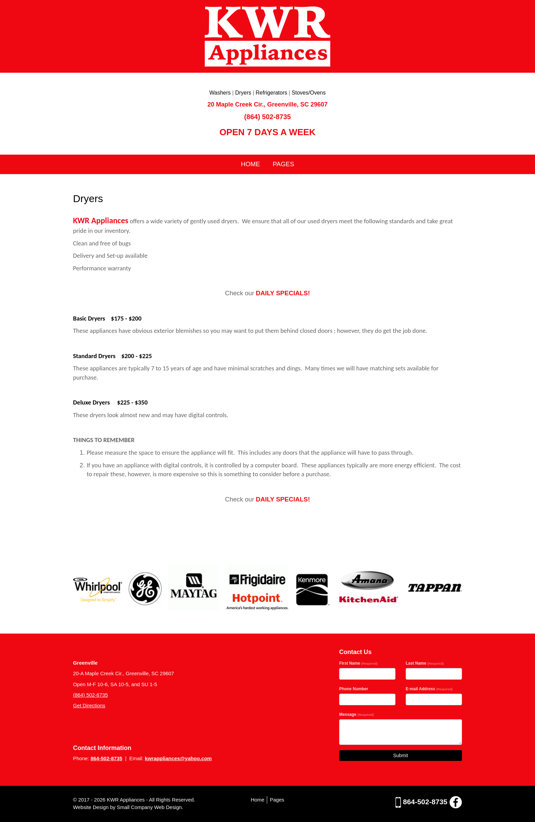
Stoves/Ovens (309, 93)
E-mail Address (429, 688)
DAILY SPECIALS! (283, 293)
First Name (358, 663)
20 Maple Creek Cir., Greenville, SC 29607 (267, 104)
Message (356, 714)
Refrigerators (271, 93)
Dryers (243, 93)
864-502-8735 (106, 758)
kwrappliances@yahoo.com (178, 758)
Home (250, 164)
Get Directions (89, 705)
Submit (400, 755)
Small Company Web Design (149, 807)
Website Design (91, 807)
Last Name (425, 663)
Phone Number (353, 688)
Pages (283, 164)
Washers (220, 93)
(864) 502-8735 (267, 117)
